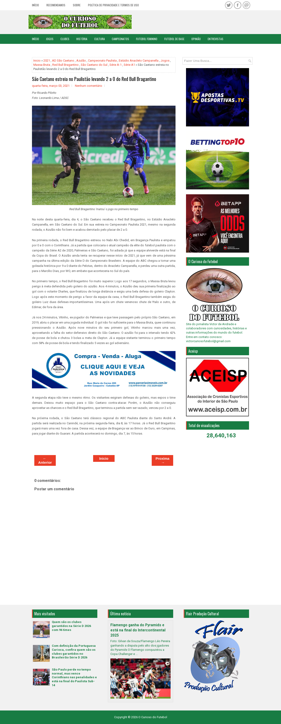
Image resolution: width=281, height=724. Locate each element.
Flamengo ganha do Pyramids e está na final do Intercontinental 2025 (137, 630)
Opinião (196, 39)
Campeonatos (120, 39)
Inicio (37, 60)
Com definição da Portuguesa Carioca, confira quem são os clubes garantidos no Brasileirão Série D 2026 (74, 651)
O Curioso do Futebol (152, 717)
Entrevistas (215, 39)
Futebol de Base (174, 39)
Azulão (81, 60)
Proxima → (162, 460)
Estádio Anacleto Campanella (138, 60)
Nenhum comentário (88, 85)
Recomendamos (55, 5)
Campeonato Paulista (102, 60)
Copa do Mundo (41, 49)
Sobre (77, 5)
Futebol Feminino (146, 39)
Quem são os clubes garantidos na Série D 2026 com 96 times (71, 626)
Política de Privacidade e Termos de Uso (113, 5)
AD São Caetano (63, 60)
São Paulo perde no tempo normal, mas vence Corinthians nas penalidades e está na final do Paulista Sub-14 (74, 677)
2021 (46, 60)
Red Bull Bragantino (65, 64)
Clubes (64, 39)
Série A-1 (115, 64)
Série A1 (129, 64)
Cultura (99, 39)
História (81, 39)
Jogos (49, 39)
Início (35, 5)
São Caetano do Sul (94, 64)
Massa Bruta (41, 64)
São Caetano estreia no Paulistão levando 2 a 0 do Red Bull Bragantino (94, 78)
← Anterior (45, 460)
